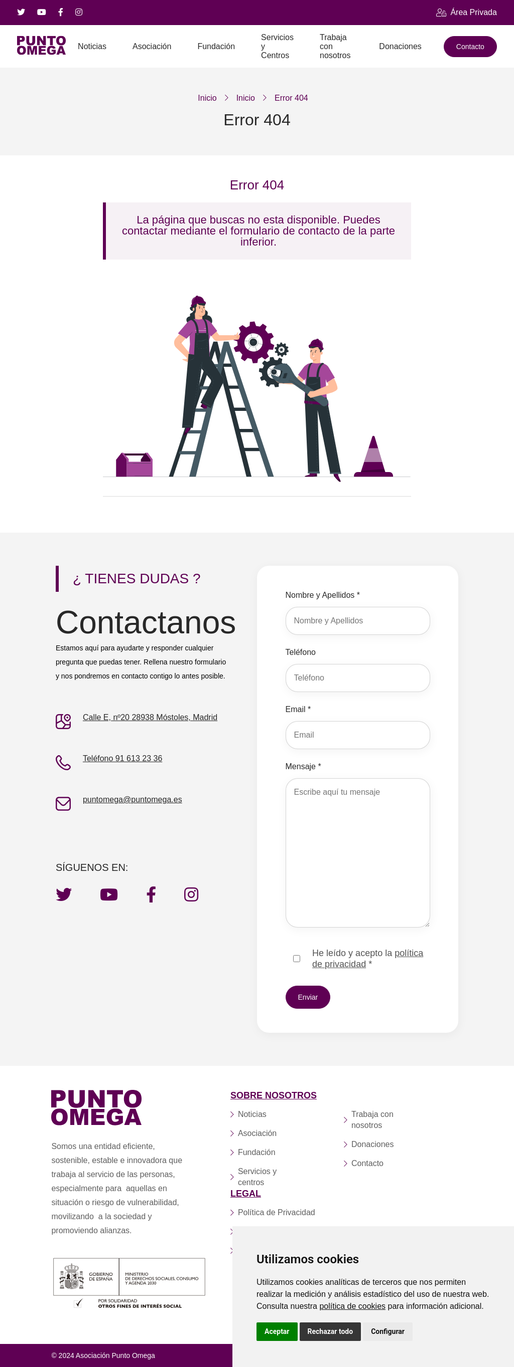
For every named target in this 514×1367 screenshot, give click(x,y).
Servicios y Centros (277, 46)
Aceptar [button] (277, 1331)
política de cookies (352, 1306)
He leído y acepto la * (367, 958)
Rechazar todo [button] (330, 1331)
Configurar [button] (388, 1331)
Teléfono (301, 652)
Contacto (470, 47)
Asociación (152, 46)
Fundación (216, 46)
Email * (298, 709)
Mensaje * (303, 766)
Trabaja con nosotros (335, 46)
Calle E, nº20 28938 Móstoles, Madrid (150, 717)
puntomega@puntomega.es (132, 799)
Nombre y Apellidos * (323, 595)
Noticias (92, 46)
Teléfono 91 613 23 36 (122, 758)
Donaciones (400, 46)
